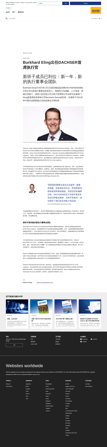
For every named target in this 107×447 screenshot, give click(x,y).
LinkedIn (83, 341)
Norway (67, 415)
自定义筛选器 (27, 53)
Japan (47, 396)
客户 (14, 12)
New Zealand (88, 386)
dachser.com (36, 374)
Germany (67, 398)
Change (85, 3)
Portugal (67, 420)
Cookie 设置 (34, 344)
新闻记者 (21, 12)
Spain (66, 428)
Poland (67, 418)
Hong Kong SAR (50, 389)
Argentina (28, 384)
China (47, 386)
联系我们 (58, 344)
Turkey (67, 435)
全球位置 (58, 339)
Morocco (8, 384)
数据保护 (33, 341)
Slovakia (67, 425)
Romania (67, 423)
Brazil (27, 386)
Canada (28, 389)
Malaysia (48, 401)
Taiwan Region (49, 406)
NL (73, 386)
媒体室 (8, 12)
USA (27, 398)
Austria (67, 384)
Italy (66, 408)
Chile (27, 391)
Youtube (94, 339)
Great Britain (68, 401)
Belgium (67, 386)
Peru (27, 396)
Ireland (67, 406)
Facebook (84, 339)
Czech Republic (69, 389)
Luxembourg (68, 411)
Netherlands (68, 413)
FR (71, 386)
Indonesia (48, 393)
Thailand (48, 408)
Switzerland (68, 433)
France (67, 396)
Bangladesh (49, 384)
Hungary (67, 403)
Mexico (27, 393)
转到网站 (9, 8)
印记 (32, 339)
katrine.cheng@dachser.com (45, 282)
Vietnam (48, 411)
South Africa (9, 386)
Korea (47, 398)
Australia (87, 384)
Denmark (67, 391)
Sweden (67, 430)
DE (76, 411)
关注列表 (94, 18)
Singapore (48, 403)
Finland (67, 393)
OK (66, 3)
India (47, 391)
